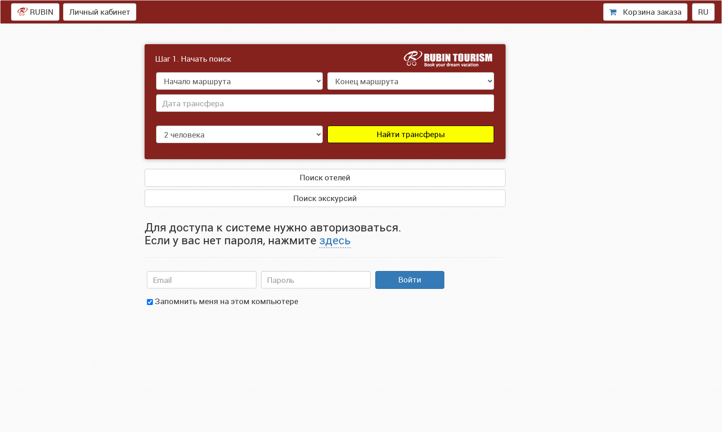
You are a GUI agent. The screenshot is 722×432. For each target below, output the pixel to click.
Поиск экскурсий (325, 198)
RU (703, 11)
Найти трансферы (411, 134)
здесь (335, 240)
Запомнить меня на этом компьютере (222, 301)
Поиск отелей (325, 177)
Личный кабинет (99, 11)
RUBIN (35, 11)
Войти (409, 279)
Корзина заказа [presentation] (645, 11)
